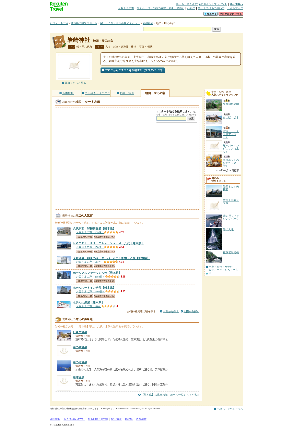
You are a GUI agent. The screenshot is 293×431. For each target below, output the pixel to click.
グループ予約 (131, 15)
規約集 (129, 419)
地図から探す (191, 311)
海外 (81, 15)
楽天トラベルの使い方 (211, 8)
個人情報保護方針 (74, 419)
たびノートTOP (59, 23)
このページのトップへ (230, 408)
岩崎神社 (148, 23)
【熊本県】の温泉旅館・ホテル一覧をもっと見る (170, 394)
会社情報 (55, 419)
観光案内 (147, 15)
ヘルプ (191, 8)
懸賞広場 (97, 15)
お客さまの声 (126, 8)
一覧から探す (171, 311)
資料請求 (141, 419)
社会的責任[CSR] (98, 419)
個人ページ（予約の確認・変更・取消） (160, 8)
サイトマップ (235, 8)
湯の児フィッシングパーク (231, 217)
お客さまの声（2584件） (90, 276)
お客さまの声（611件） (90, 261)
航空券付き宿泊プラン (104, 236)
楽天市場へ (236, 4)
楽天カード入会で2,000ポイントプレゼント (201, 4)
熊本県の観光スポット (84, 23)
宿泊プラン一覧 (84, 236)
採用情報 (116, 419)
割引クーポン (114, 15)
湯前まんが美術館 (231, 188)
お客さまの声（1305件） (90, 291)
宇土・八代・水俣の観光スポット (120, 23)
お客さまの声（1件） (88, 306)
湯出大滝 (228, 229)
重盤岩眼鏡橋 (231, 252)
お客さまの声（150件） (90, 247)
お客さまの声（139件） (90, 232)
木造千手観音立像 (231, 202)
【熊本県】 (94, 228)
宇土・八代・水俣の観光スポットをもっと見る (223, 270)
